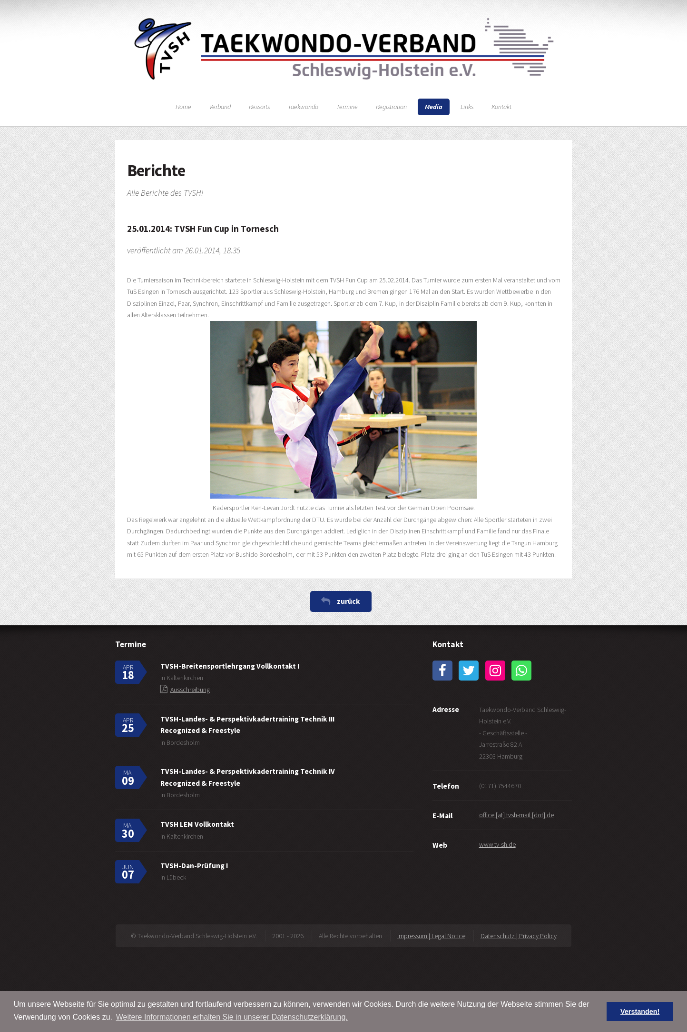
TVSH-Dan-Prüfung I (194, 865)
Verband (220, 106)
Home (183, 106)
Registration (391, 106)
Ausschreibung (190, 689)
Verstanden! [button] (639, 1011)
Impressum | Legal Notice (431, 936)
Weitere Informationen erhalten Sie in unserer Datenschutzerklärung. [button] (232, 1017)
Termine (347, 106)
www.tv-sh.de (497, 844)
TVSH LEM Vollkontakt (197, 824)
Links (467, 106)
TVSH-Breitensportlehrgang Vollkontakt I (229, 666)
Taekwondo (303, 106)
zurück (348, 601)
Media (433, 106)
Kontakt (501, 106)
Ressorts (259, 106)
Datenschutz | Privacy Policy (519, 936)
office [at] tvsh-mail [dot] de (516, 815)
